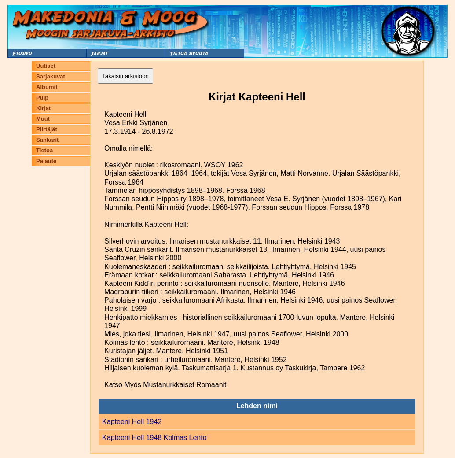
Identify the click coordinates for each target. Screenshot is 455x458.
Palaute (46, 161)
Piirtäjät (46, 129)
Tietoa (44, 150)
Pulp (42, 97)
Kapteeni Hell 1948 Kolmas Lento (154, 437)
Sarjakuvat (50, 76)
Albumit (46, 87)
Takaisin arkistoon (125, 76)
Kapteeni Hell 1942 (131, 421)
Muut (43, 118)
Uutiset (45, 66)
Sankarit (47, 140)
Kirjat (43, 108)
